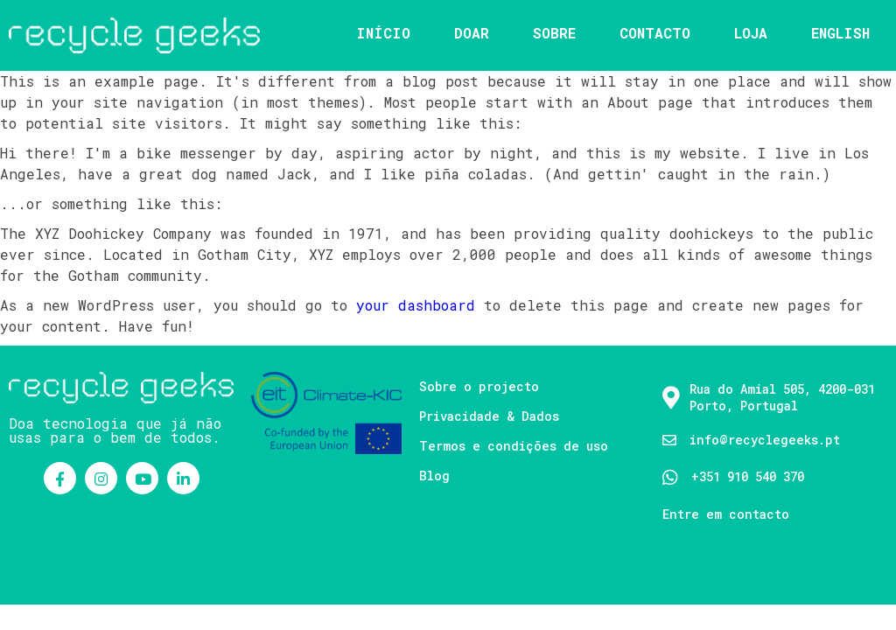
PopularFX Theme (218, 580)
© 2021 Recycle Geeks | (85, 580)
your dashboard (415, 305)
